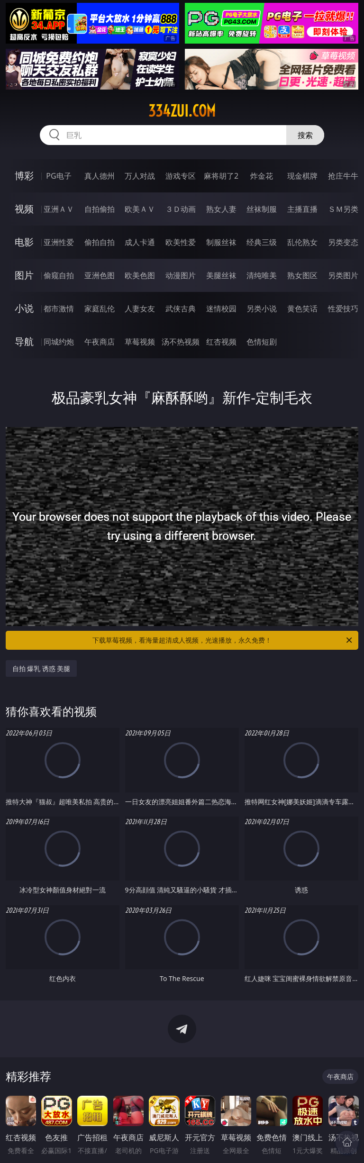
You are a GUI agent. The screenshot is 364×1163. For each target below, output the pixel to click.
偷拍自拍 (99, 242)
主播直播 (302, 209)
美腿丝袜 (221, 275)
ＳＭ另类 (343, 209)
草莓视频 (140, 341)
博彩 (24, 175)
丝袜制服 (261, 209)
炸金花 (261, 176)
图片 (24, 275)
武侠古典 (180, 308)
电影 (24, 242)
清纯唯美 (261, 275)
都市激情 (59, 308)
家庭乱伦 (99, 308)
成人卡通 (140, 242)
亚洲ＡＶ (59, 209)
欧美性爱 (180, 242)
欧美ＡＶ (140, 209)
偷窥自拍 (59, 275)
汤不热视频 (181, 341)
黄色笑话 (302, 308)
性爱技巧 (343, 308)
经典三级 (261, 242)
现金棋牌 (302, 176)
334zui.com (182, 110)
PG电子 (58, 176)
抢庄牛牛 (343, 176)
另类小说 (261, 308)
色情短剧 (261, 341)
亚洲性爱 (59, 242)
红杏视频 (221, 341)
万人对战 (140, 176)
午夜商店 (99, 341)
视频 (24, 208)
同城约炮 (59, 341)
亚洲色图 (99, 275)
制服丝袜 (221, 242)
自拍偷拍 (99, 209)
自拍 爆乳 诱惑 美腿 (41, 668)
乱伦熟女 (302, 242)
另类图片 (343, 275)
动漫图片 (180, 275)
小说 (24, 308)
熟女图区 (302, 275)
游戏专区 (180, 176)
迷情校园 (221, 308)
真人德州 (99, 176)
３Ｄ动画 (180, 209)
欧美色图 (140, 275)
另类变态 (343, 242)
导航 (24, 341)
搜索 (305, 135)
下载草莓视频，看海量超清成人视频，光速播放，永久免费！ (223, 640)
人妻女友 (140, 308)
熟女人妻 (221, 209)
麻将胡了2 (221, 176)
